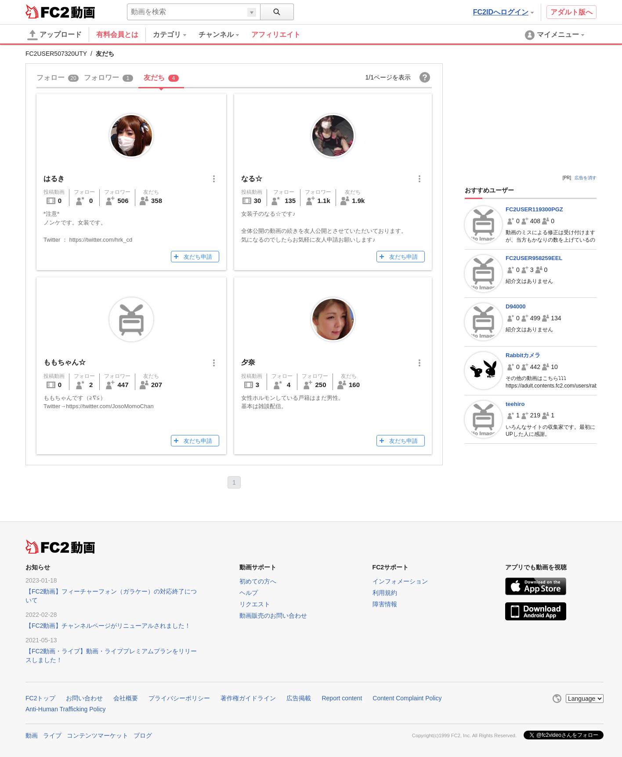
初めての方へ (257, 581)
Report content (342, 698)
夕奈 (248, 362)
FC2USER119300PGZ (534, 209)
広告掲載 (298, 698)
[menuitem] (176, 34)
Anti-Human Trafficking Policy (65, 709)
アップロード (54, 35)
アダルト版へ (571, 12)
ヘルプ (248, 592)
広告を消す (586, 177)
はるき (54, 178)
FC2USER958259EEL (534, 258)
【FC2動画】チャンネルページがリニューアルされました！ (108, 625)
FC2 (47, 11)
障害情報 (384, 604)
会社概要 (125, 698)
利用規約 (384, 592)
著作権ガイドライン (248, 698)
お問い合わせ (84, 698)
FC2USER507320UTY (56, 53)
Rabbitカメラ (523, 355)
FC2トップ (40, 698)
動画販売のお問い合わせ (273, 615)
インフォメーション (400, 581)
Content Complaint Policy (406, 698)
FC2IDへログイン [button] (503, 12)
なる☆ (251, 178)
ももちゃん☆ (64, 362)
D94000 (516, 306)
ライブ (52, 735)
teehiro (515, 404)
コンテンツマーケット (97, 735)
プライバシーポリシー (179, 698)
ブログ (143, 735)
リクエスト (254, 604)
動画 (31, 735)
